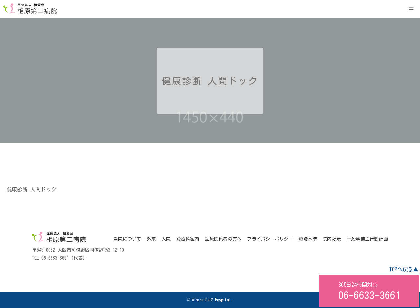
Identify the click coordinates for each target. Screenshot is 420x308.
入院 (166, 239)
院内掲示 (332, 239)
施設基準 (308, 239)
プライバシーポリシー (270, 239)
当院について (127, 239)
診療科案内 (187, 239)
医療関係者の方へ (223, 239)
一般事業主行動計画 (367, 239)
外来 (151, 239)
